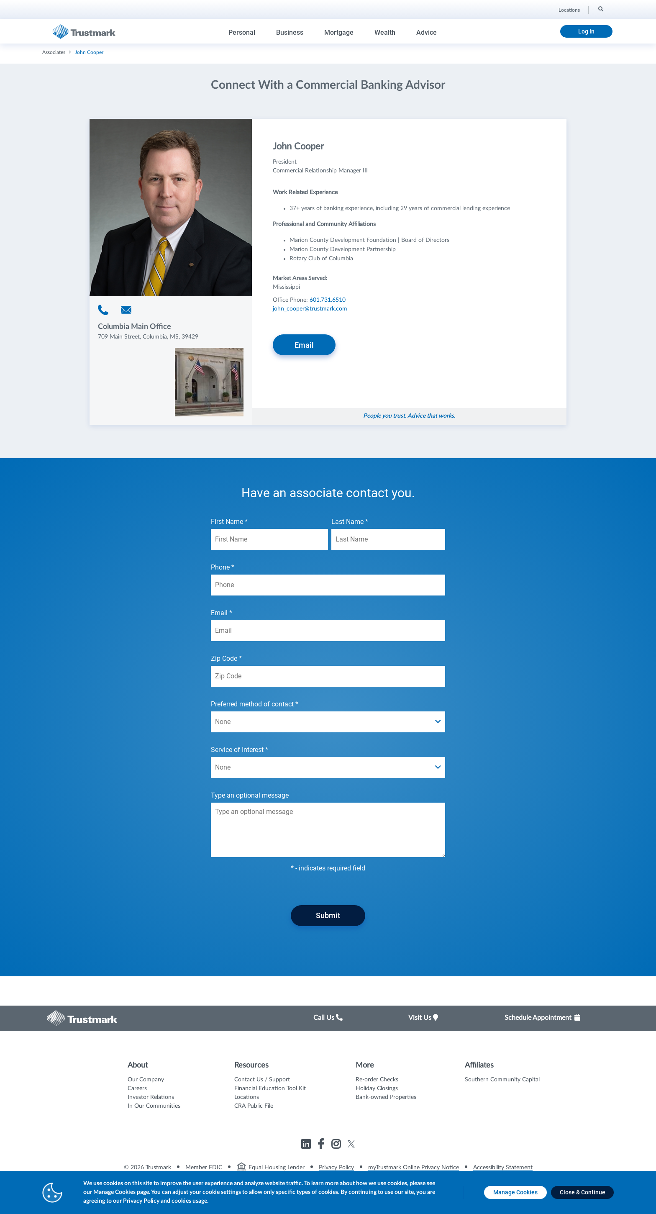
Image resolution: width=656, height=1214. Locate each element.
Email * (328, 625)
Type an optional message (328, 824)
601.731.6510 (328, 300)
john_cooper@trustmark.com (310, 309)
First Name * (269, 534)
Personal (241, 32)
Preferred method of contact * (328, 716)
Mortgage (339, 32)
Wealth (384, 32)
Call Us (328, 1017)
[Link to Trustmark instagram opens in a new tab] (337, 1146)
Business (289, 32)
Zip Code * (328, 670)
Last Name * (388, 534)
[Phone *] (328, 585)
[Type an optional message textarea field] (328, 830)
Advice (426, 32)
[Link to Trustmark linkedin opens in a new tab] (307, 1146)
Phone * (328, 579)
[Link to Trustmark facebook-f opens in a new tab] (322, 1146)
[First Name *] (269, 539)
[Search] (600, 9)
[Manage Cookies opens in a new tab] (515, 1192)
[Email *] (328, 630)
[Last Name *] (388, 539)
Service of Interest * (328, 762)
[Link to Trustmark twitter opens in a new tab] (351, 1143)
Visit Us (423, 1017)
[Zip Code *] (328, 676)
